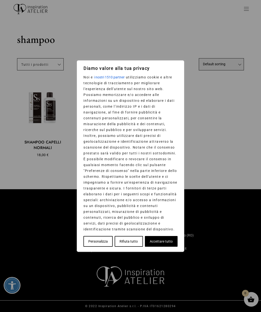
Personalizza (98, 241)
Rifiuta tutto (129, 241)
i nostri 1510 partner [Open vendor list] (109, 77)
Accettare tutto (161, 241)
